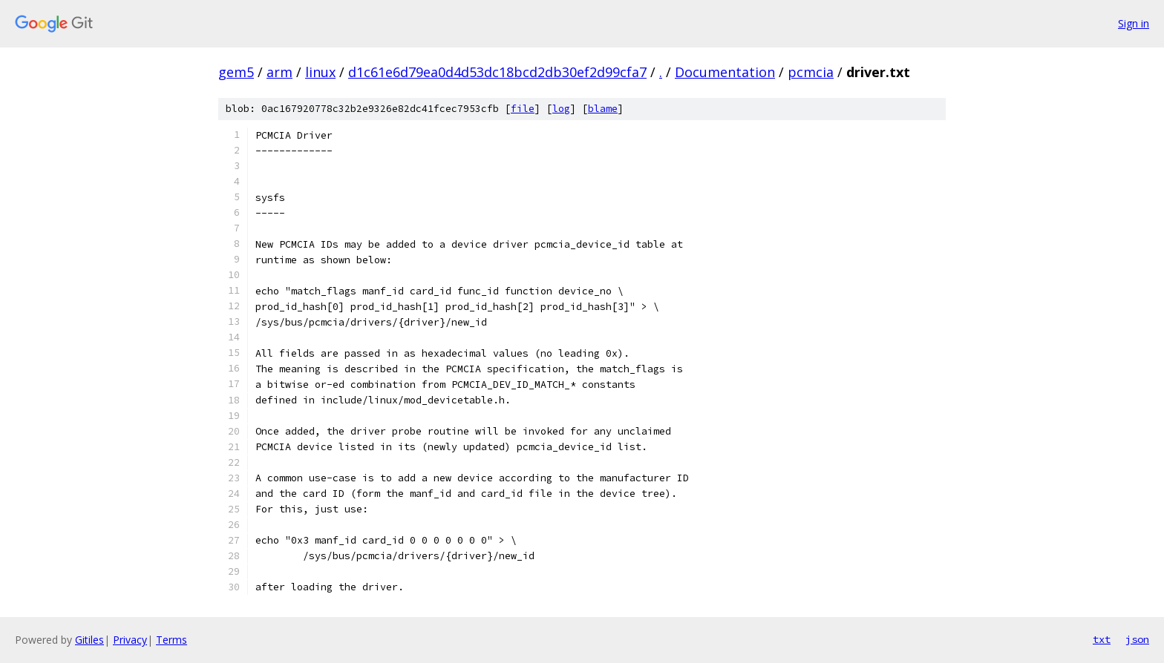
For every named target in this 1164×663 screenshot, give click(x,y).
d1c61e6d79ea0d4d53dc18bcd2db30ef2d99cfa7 (497, 72)
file (522, 108)
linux (320, 72)
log (561, 108)
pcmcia (811, 72)
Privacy (130, 640)
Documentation (725, 72)
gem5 (236, 72)
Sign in (1133, 23)
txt (1102, 639)
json (1137, 639)
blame (603, 108)
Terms (171, 640)
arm (279, 72)
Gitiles (89, 640)
